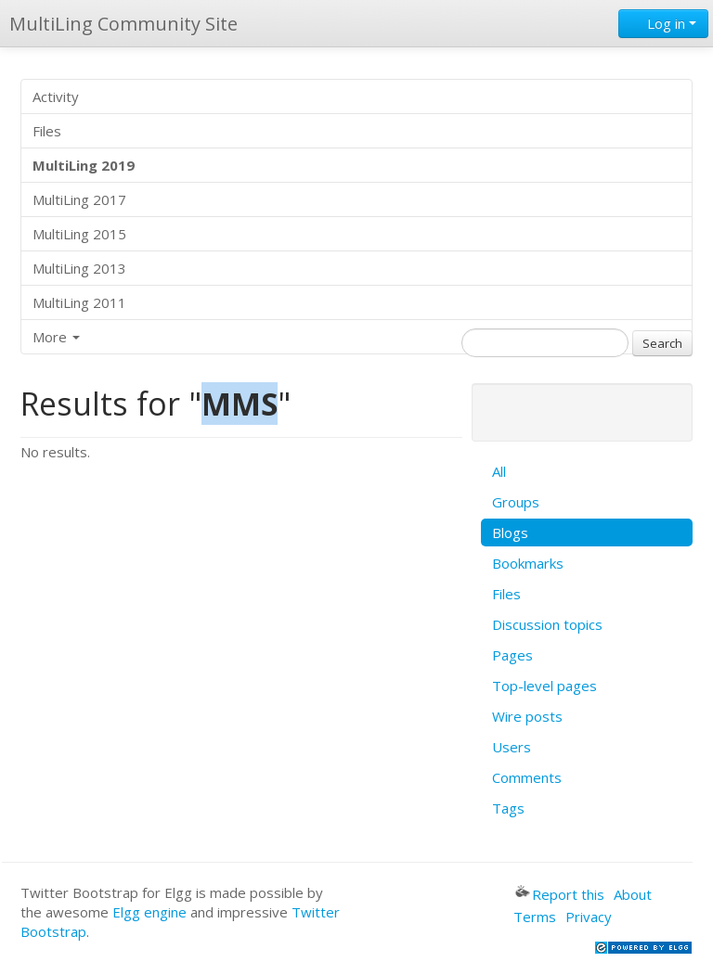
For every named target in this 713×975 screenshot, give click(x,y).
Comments (527, 777)
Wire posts (527, 716)
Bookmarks (528, 563)
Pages (512, 655)
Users (511, 747)
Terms (534, 916)
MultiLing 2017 (79, 199)
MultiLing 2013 (79, 268)
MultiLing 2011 (79, 302)
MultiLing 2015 (79, 234)
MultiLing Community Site (123, 23)
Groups (515, 502)
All (499, 471)
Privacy (588, 916)
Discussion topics (547, 624)
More (56, 336)
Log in (663, 23)
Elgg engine (149, 912)
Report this (559, 894)
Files (46, 131)
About (633, 894)
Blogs (510, 532)
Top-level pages (544, 685)
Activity (55, 96)
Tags (508, 808)
